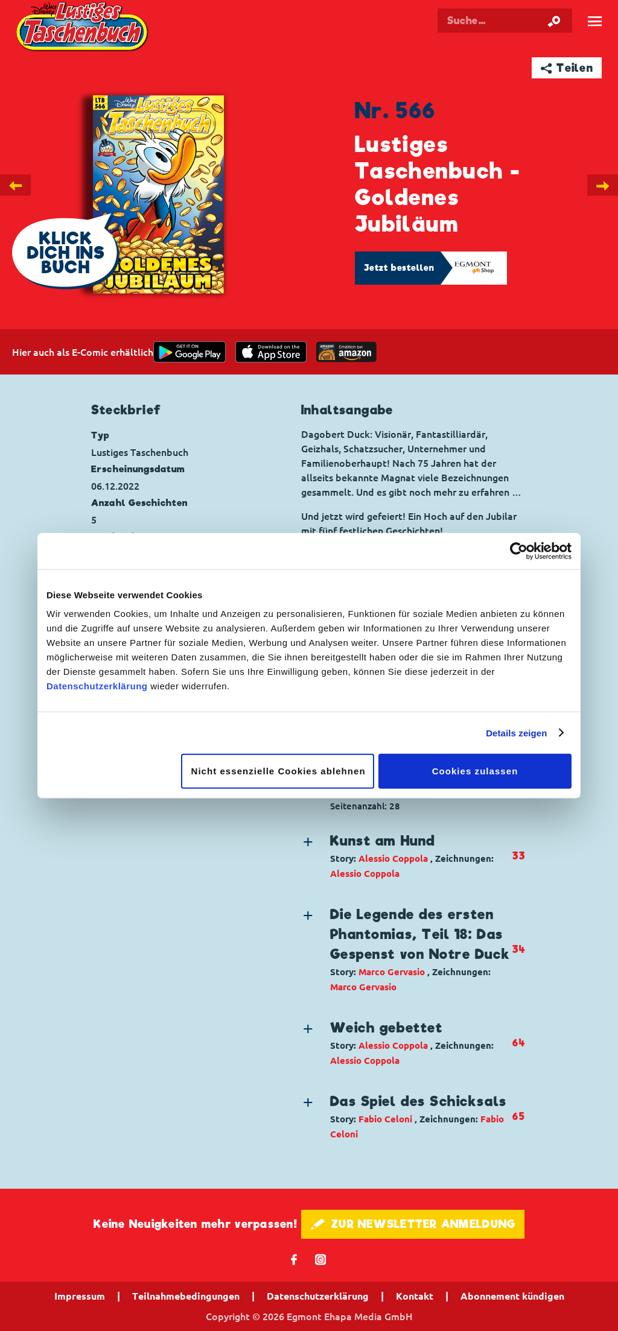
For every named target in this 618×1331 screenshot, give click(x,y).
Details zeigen (516, 732)
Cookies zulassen (475, 771)
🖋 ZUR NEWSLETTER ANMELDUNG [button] (413, 1224)
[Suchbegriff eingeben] (505, 20)
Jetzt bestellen (399, 268)
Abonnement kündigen (512, 1296)
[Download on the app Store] (271, 351)
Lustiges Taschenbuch (83, 28)
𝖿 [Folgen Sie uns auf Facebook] (294, 1259)
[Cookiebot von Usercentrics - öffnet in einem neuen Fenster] (519, 551)
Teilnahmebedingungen (186, 1296)
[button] (407, 856)
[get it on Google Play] (189, 351)
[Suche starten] (554, 20)
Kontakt (414, 1296)
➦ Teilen (567, 68)
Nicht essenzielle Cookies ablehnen (278, 771)
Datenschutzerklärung (97, 686)
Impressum (79, 1296)
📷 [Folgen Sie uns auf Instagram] (321, 1259)
